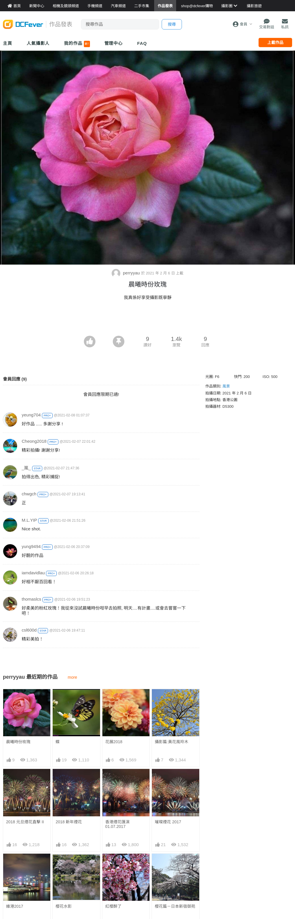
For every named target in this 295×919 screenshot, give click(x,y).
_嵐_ (26, 467)
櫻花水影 (64, 906)
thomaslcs (31, 599)
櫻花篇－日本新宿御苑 (175, 906)
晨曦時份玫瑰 (18, 741)
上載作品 (275, 42)
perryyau (126, 272)
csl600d (29, 630)
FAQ (142, 43)
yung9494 (31, 546)
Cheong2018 (34, 441)
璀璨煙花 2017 (168, 822)
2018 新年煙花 (69, 822)
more (72, 677)
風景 (226, 386)
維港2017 (14, 906)
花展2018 (113, 741)
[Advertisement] (147, 320)
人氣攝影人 (38, 43)
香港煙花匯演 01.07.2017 (117, 824)
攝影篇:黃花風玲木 (171, 741)
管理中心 (113, 43)
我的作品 (77, 44)
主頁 (7, 43)
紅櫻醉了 (113, 906)
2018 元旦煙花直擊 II (25, 822)
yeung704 (31, 414)
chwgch (29, 493)
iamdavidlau (33, 572)
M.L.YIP (29, 520)
